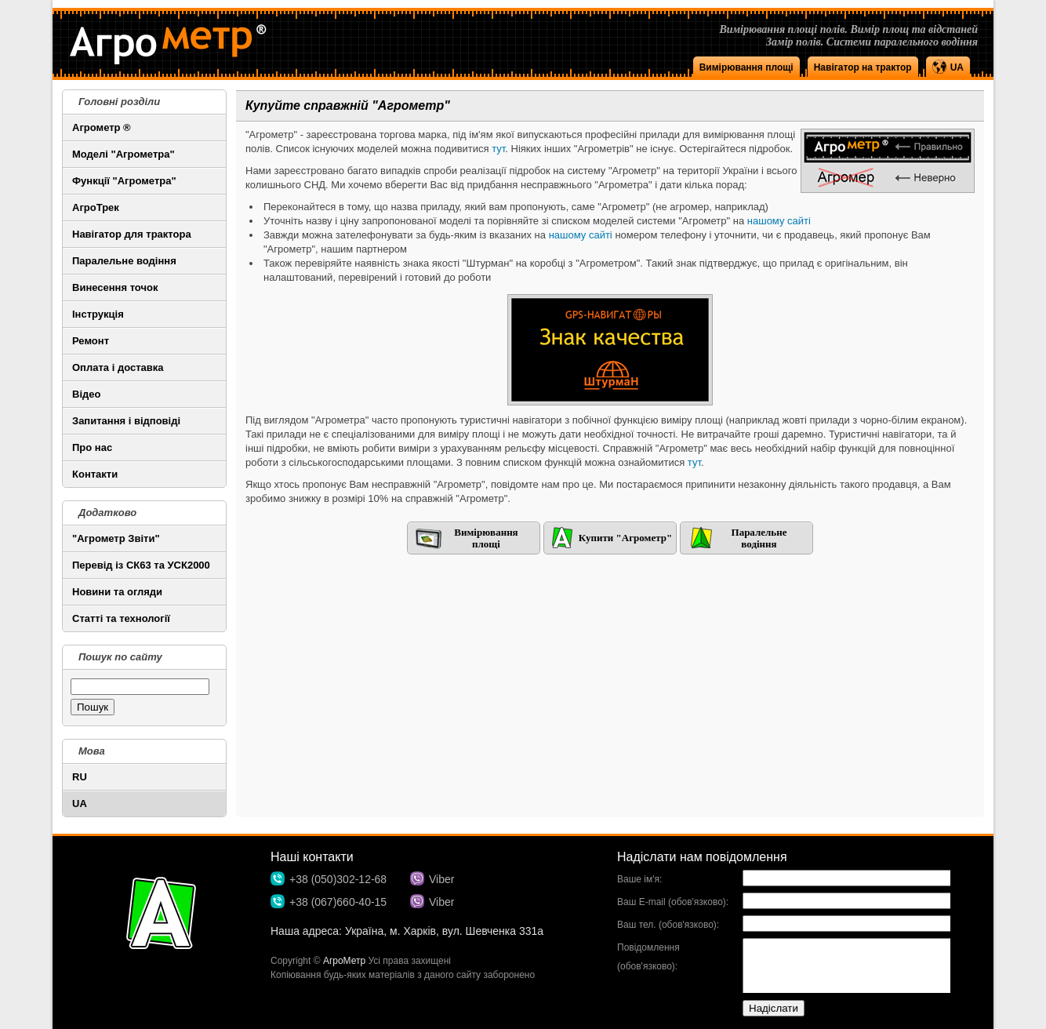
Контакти (95, 474)
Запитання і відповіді (126, 421)
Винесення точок (115, 287)
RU (79, 777)
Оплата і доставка (117, 367)
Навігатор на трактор (863, 67)
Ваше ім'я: (639, 879)
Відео (86, 394)
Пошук (92, 707)
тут (498, 149)
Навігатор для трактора (131, 234)
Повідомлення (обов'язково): (648, 957)
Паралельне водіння (124, 261)
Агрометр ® (101, 127)
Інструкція (98, 314)
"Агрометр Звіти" (116, 538)
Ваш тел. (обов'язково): (668, 924)
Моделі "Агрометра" (123, 154)
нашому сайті (779, 221)
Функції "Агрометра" (124, 181)
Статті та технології (121, 618)
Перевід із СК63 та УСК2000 (141, 565)
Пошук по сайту (120, 657)
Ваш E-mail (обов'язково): (672, 901)
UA (79, 803)
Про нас (92, 447)
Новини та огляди (117, 592)
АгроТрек (95, 207)
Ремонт (90, 341)
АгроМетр (344, 960)
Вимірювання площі (746, 67)
